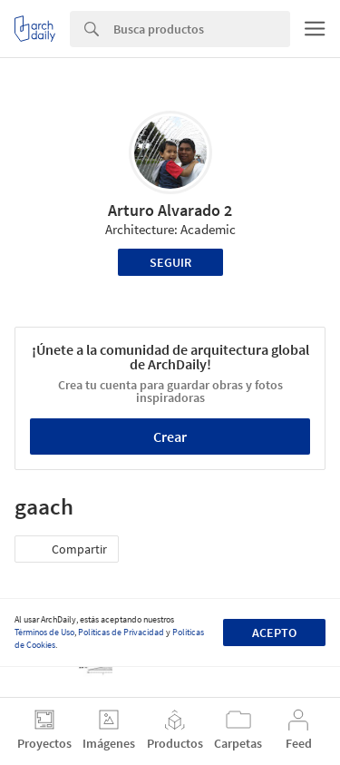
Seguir (170, 262)
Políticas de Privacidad (121, 632)
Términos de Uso (44, 632)
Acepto (274, 632)
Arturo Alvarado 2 (170, 210)
